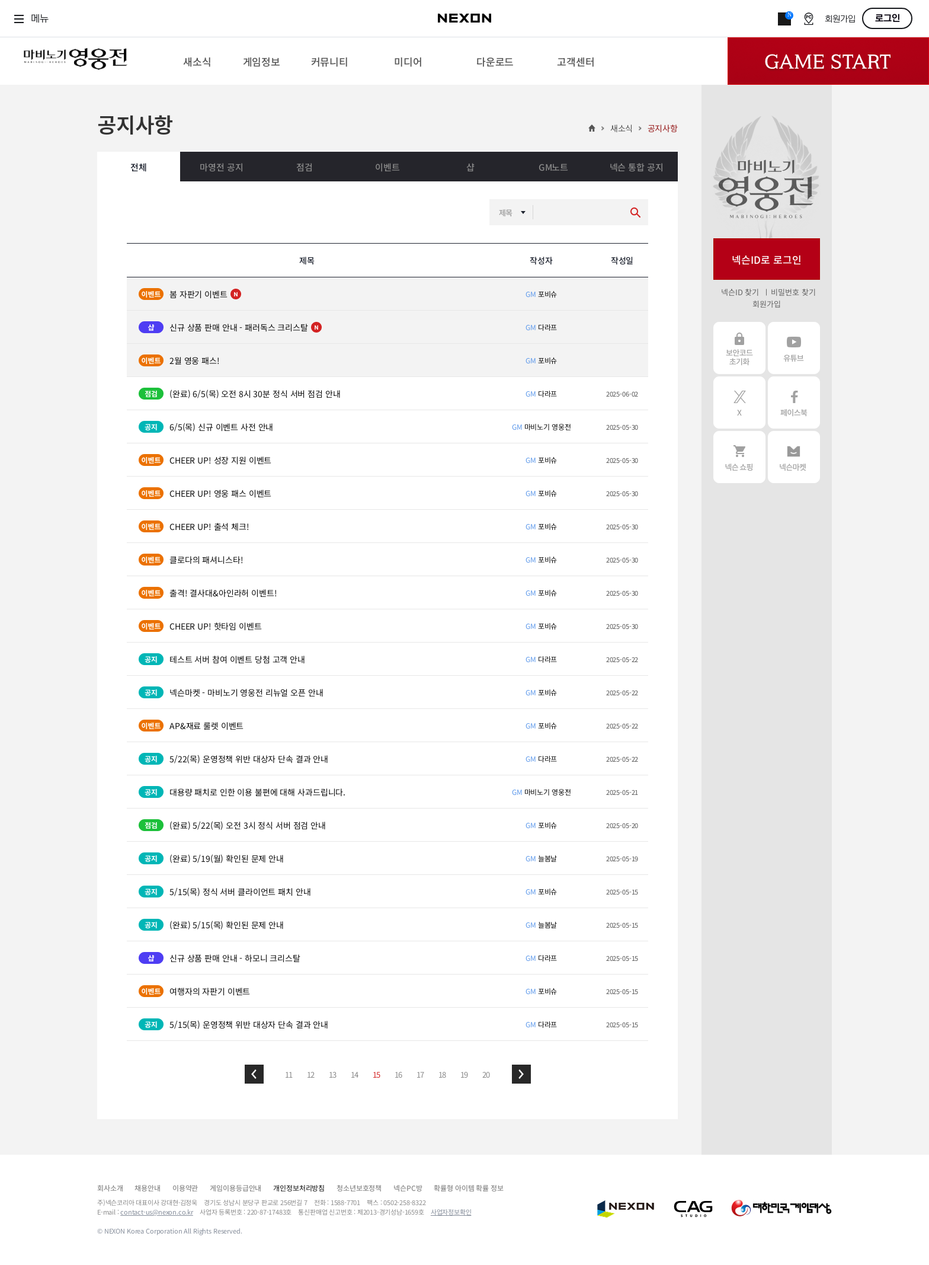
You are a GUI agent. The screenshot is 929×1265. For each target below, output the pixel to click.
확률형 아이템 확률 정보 (468, 1188)
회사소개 (110, 1188)
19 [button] (464, 1074)
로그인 (887, 18)
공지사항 (663, 128)
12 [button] (311, 1074)
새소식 (621, 128)
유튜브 (794, 348)
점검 (304, 167)
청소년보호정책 (359, 1188)
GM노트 (553, 167)
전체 (138, 167)
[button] (254, 1074)
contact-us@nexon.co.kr (156, 1211)
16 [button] (399, 1074)
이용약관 (185, 1188)
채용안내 (147, 1188)
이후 (521, 1074)
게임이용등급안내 (235, 1188)
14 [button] (355, 1074)
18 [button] (442, 1074)
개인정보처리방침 (299, 1188)
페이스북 (794, 402)
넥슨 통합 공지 (637, 167)
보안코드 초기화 (739, 348)
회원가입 (840, 19)
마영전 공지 (221, 167)
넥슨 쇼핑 (739, 457)
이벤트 (387, 167)
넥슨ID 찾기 (740, 292)
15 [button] (377, 1074)
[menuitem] (197, 61)
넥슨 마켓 (794, 457)
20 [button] (486, 1074)
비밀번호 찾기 (793, 292)
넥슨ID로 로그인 (767, 259)
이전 (254, 1074)
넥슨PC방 (407, 1188)
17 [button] (421, 1074)
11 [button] (289, 1074)
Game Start (828, 61)
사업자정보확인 (451, 1211)
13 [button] (333, 1074)
